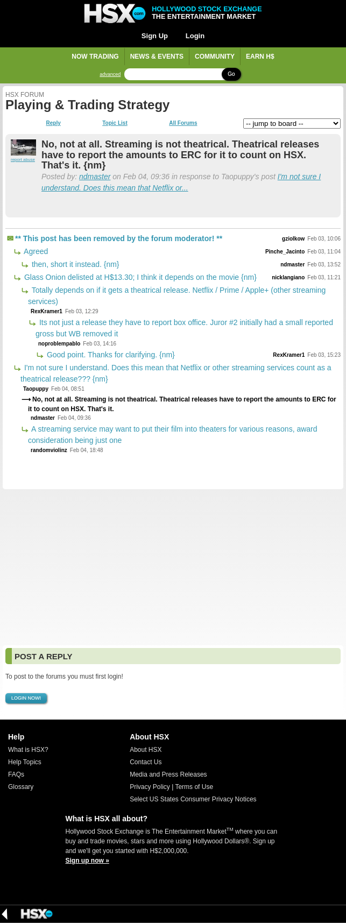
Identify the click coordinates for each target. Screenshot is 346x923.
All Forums (183, 123)
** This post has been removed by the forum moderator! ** (118, 238)
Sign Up (155, 36)
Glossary (20, 787)
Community (215, 56)
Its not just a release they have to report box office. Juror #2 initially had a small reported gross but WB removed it (184, 328)
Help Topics (24, 762)
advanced (110, 74)
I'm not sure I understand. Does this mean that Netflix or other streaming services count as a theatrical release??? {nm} (175, 373)
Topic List (114, 123)
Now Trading (95, 56)
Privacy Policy (150, 787)
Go (231, 74)
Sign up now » (87, 860)
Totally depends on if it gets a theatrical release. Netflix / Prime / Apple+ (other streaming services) (177, 296)
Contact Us (145, 762)
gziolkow (293, 239)
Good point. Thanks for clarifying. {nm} (110, 354)
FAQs (16, 774)
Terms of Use (194, 787)
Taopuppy (35, 389)
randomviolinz (49, 450)
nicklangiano (288, 277)
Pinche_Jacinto (285, 252)
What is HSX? (28, 749)
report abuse (23, 159)
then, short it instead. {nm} (74, 264)
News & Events (156, 56)
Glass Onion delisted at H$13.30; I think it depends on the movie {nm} (139, 277)
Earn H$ (260, 56)
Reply (53, 123)
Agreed (35, 251)
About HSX (145, 749)
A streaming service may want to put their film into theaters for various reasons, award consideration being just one (172, 435)
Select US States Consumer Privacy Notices (193, 799)
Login (195, 36)
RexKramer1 (46, 311)
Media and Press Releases (168, 774)
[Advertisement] (173, 567)
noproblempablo (59, 344)
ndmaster (94, 176)
